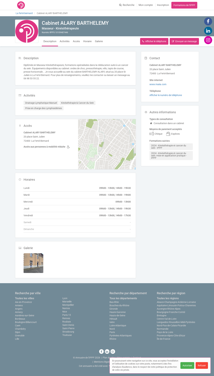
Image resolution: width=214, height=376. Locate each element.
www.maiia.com (157, 84)
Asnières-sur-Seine (24, 315)
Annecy (19, 312)
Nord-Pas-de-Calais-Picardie (171, 325)
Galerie (99, 41)
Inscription (163, 5)
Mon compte (146, 5)
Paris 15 (66, 315)
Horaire (87, 41)
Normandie (162, 328)
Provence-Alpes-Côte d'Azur (171, 335)
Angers (18, 308)
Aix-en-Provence (23, 302)
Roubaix (66, 321)
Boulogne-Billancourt (26, 322)
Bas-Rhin (114, 302)
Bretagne (161, 315)
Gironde (114, 308)
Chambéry (20, 328)
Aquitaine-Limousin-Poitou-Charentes (176, 305)
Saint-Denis (68, 325)
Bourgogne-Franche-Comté (171, 312)
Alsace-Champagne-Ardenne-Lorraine (176, 302)
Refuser (202, 365)
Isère (112, 322)
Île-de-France (163, 339)
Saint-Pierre (68, 328)
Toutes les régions (168, 298)
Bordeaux (20, 318)
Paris (112, 332)
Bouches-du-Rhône (119, 305)
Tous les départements (123, 298)
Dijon (17, 332)
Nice (64, 311)
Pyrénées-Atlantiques (121, 335)
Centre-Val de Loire (166, 318)
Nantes (66, 308)
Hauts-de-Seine (117, 315)
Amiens (19, 305)
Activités (65, 41)
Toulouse (67, 335)
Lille (17, 339)
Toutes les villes (24, 298)
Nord (112, 328)
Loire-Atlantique (118, 325)
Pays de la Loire (165, 332)
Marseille (67, 301)
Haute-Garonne (118, 312)
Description (49, 41)
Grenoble (19, 335)
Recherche (126, 5)
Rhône (113, 339)
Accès (76, 41)
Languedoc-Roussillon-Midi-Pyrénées (176, 322)
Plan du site (109, 357)
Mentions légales (102, 361)
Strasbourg (68, 331)
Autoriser (187, 365)
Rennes (66, 318)
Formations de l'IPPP (184, 5)
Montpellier (68, 305)
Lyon (64, 298)
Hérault (113, 318)
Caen (17, 325)
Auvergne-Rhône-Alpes (168, 308)
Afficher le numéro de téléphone (165, 95)
